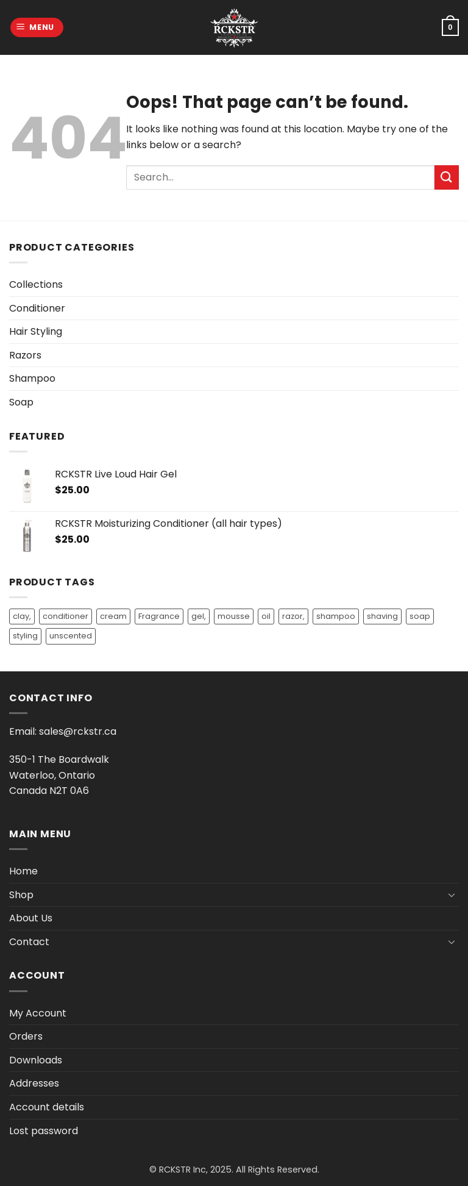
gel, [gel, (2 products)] (198, 616)
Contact (29, 942)
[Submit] (446, 177)
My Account (37, 1013)
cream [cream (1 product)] (113, 616)
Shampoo (32, 378)
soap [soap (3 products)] (420, 616)
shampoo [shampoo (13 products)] (335, 616)
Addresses (34, 1083)
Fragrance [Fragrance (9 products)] (159, 616)
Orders (26, 1036)
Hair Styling (35, 331)
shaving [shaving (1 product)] (382, 616)
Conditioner (37, 308)
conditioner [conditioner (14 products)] (65, 616)
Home (23, 871)
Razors (25, 355)
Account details (46, 1107)
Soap (21, 402)
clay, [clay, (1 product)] (22, 616)
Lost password (43, 1131)
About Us (30, 918)
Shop (21, 895)
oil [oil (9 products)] (266, 616)
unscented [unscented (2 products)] (70, 636)
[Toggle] (451, 894)
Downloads (35, 1060)
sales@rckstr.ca (77, 731)
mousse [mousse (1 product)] (234, 616)
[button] (37, 28)
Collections (36, 284)
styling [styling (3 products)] (25, 636)
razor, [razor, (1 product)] (293, 616)
